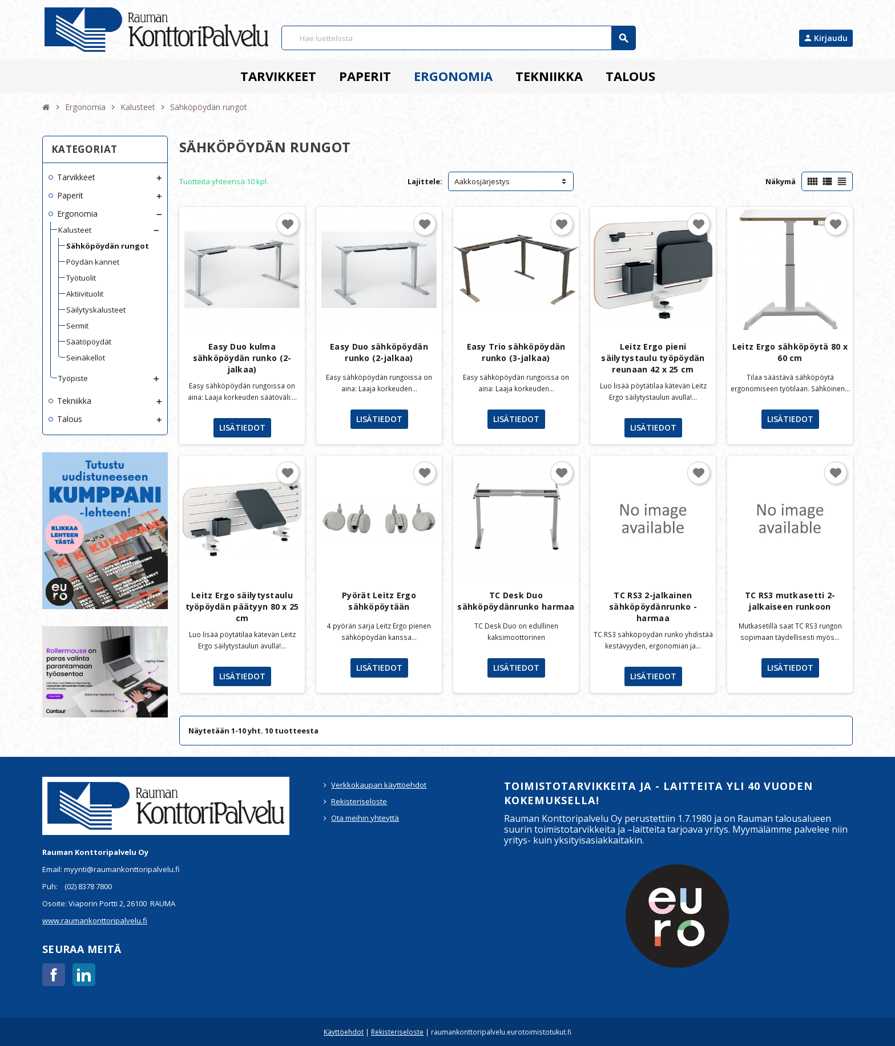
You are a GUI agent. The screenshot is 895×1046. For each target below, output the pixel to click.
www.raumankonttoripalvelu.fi (94, 920)
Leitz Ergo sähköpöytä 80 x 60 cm (790, 352)
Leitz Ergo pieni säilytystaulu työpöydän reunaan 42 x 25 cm (652, 358)
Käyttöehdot (344, 1031)
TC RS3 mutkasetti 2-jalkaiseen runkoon (790, 601)
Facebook (53, 974)
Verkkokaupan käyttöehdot (378, 785)
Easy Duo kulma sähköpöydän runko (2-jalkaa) (242, 358)
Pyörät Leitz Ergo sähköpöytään (379, 601)
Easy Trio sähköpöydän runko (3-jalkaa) (516, 352)
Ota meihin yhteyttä (365, 818)
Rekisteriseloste (359, 801)
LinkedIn (83, 974)
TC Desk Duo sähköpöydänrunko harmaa (515, 601)
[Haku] (458, 38)
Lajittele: (425, 181)
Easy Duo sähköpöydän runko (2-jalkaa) (379, 352)
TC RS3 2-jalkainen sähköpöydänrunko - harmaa (653, 606)
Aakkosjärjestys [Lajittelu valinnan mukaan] (482, 181)
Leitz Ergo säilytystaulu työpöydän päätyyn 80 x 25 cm (242, 606)
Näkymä (780, 181)
